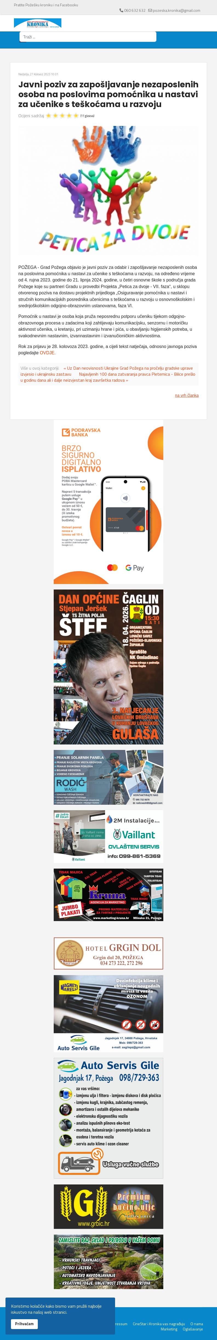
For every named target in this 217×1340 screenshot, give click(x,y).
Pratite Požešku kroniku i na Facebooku (46, 5)
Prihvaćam (24, 1324)
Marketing (169, 1329)
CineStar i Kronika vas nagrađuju (159, 1324)
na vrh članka (187, 395)
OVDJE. (48, 352)
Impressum (118, 1324)
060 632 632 (134, 10)
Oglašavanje (193, 1329)
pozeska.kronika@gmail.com (176, 10)
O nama (196, 1324)
